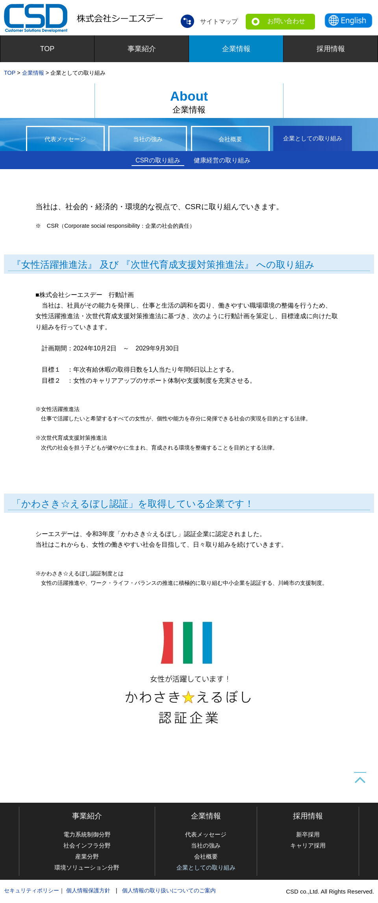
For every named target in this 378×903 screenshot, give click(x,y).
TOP (47, 49)
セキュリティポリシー (31, 890)
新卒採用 (308, 834)
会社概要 (230, 139)
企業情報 (236, 49)
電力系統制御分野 (87, 834)
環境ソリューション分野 (86, 867)
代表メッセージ (65, 139)
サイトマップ (219, 21)
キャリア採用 (308, 845)
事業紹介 (142, 49)
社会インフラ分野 (87, 845)
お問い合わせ (286, 21)
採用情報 (331, 49)
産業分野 (87, 856)
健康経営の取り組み (222, 160)
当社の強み (147, 139)
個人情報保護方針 (88, 890)
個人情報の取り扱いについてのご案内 (169, 890)
